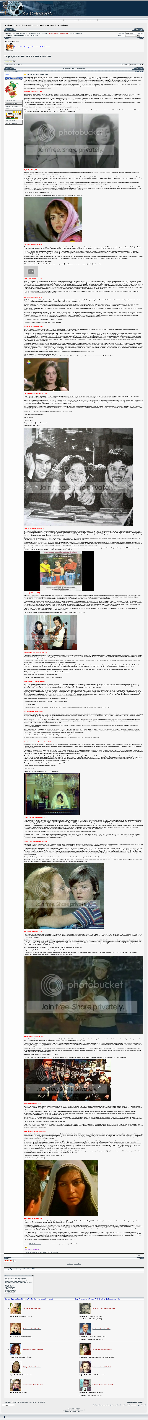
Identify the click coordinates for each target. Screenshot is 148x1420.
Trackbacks (8, 1290)
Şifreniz (120, 35)
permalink (140, 71)
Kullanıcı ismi (121, 33)
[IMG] (6, 1287)
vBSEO (78, 1411)
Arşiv (138, 1405)
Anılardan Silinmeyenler (76, 33)
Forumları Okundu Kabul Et (134, 1402)
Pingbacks (7, 1291)
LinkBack (124, 64)
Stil (140, 64)
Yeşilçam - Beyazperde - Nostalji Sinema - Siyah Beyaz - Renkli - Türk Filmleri (27, 33)
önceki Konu (70, 1264)
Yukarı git (143, 1405)
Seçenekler (133, 64)
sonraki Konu (77, 1264)
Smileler (7, 1286)
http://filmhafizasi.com (35, 1243)
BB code (7, 1285)
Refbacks (7, 1292)
